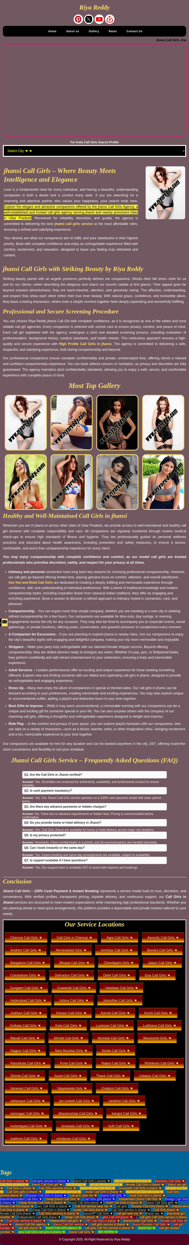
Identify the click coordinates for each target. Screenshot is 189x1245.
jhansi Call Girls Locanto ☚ (91, 1181)
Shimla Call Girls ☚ (25, 1076)
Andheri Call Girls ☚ (25, 950)
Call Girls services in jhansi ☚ (59, 1213)
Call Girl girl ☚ (75, 1184)
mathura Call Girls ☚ (26, 1139)
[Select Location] (94, 151)
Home (52, 31)
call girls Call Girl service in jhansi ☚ (109, 1228)
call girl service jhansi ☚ (106, 1184)
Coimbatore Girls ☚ (25, 975)
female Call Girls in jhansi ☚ (145, 1184)
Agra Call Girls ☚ (119, 938)
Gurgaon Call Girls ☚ (26, 988)
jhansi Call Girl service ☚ (70, 1224)
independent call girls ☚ (65, 1220)
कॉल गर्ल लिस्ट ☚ (108, 1232)
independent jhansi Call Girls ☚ (140, 1199)
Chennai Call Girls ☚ (26, 938)
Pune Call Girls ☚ (73, 1063)
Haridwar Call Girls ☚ (121, 988)
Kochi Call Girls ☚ (158, 1013)
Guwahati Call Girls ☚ (74, 988)
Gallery (94, 31)
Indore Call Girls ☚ (74, 1000)
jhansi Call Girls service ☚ (63, 1191)
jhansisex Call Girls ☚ (169, 1181)
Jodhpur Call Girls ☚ (25, 1013)
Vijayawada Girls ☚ (72, 1088)
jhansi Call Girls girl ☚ (47, 1184)
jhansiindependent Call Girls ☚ (20, 1199)
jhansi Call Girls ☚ (113, 1195)
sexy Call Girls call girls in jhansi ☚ (41, 1232)
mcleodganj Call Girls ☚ (28, 1126)
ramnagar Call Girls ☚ (27, 1113)
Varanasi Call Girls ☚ (26, 1088)
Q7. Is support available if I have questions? (55, 860)
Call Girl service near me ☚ (93, 1206)
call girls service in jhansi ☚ (50, 1181)
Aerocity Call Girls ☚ (163, 938)
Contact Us (135, 31)
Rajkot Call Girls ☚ (115, 1063)
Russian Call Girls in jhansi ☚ (46, 1195)
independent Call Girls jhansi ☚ (39, 1217)
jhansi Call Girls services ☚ (144, 1191)
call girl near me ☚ (129, 1213)
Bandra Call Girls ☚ (162, 950)
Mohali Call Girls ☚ (68, 1038)
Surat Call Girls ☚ (67, 1076)
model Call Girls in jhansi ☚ (103, 1191)
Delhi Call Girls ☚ (116, 975)
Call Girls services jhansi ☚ (57, 1188)
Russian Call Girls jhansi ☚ (149, 1206)
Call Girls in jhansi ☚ (14, 1181)
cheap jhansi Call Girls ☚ (62, 1199)
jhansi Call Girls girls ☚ (161, 1202)
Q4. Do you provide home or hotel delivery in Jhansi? (62, 822)
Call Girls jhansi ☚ (166, 1210)
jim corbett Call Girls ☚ (76, 1101)
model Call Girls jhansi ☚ (90, 1210)
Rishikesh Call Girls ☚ (161, 1063)
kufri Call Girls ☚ (121, 1126)
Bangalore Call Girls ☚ (27, 963)
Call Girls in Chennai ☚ (74, 938)
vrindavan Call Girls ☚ (73, 1139)
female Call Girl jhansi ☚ (16, 1206)
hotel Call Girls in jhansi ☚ (124, 1202)
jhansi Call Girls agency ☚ (63, 1228)
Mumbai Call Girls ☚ (113, 1038)
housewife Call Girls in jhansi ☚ (140, 1188)
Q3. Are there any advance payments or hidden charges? (65, 806)
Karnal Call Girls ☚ (115, 1013)
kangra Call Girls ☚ (126, 1113)
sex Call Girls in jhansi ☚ (54, 1206)
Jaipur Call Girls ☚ (162, 963)
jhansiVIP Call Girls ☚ (97, 1213)
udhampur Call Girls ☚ (27, 1101)
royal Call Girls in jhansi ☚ (147, 1195)
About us (72, 31)
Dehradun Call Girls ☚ (72, 975)
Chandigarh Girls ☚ (118, 963)
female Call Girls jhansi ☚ (17, 1213)
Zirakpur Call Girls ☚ (117, 1088)
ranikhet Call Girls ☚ (124, 1101)
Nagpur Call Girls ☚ (25, 1051)
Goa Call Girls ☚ (157, 975)
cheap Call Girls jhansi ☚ (81, 1217)
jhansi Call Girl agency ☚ (32, 1224)
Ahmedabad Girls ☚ (71, 950)
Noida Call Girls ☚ (115, 1051)
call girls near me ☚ (83, 1195)
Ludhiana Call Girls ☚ (159, 1025)
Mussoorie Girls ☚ (157, 1038)
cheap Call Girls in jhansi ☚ (50, 1210)
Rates (113, 31)
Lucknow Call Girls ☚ (112, 1025)
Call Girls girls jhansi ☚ (99, 1199)
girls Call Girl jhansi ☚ (117, 1217)
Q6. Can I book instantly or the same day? (54, 847)
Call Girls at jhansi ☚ (14, 1184)
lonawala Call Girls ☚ (77, 1126)
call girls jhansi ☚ (29, 1228)
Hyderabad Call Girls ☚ (28, 1000)
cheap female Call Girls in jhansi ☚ (42, 1202)
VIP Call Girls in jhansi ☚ (102, 1220)
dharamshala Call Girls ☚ (78, 1113)
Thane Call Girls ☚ (110, 1076)
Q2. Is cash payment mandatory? (48, 790)
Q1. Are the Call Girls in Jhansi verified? (53, 774)
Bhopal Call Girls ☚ (74, 963)
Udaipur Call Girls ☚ (154, 1076)
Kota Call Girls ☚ (68, 1025)
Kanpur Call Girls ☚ (71, 1013)
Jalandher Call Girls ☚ (120, 1000)
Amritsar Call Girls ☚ (116, 950)
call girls (121, 1206)
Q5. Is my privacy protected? (45, 835)
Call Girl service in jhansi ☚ (132, 1181)
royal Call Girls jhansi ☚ (86, 1202)
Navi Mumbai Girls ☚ (71, 1051)
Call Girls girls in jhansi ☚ (24, 1191)
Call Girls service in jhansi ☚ (130, 1210)
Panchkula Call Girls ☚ (27, 1063)
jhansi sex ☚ (154, 1213)
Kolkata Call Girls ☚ (25, 1025)
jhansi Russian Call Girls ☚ (151, 1224)
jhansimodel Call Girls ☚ (140, 1220)
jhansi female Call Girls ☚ (97, 1188)
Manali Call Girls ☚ (24, 1038)
